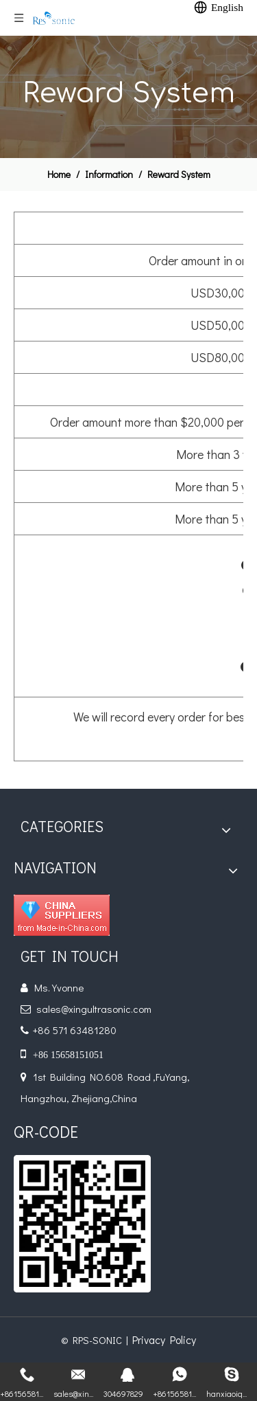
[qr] (82, 1223)
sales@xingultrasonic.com (93, 1009)
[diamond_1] (62, 915)
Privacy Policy (164, 1339)
